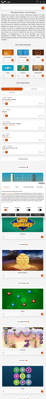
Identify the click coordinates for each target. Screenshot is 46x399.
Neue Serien (34, 89)
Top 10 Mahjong (22, 244)
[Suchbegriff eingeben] (23, 8)
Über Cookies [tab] (40, 186)
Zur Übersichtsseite (23, 159)
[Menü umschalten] (44, 2)
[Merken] (40, 103)
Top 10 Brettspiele (22, 167)
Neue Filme (11, 89)
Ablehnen (8, 214)
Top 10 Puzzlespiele (22, 283)
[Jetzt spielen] (42, 237)
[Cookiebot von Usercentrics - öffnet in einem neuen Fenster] (39, 183)
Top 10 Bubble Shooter (22, 321)
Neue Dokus (12, 92)
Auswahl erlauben (23, 214)
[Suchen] (42, 8)
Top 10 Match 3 (22, 360)
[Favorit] (3, 60)
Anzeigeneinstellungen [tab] (28, 186)
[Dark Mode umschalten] (40, 2)
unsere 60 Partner (9, 193)
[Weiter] (44, 167)
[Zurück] (2, 167)
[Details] (42, 103)
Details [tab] (17, 186)
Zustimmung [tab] (6, 186)
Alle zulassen (37, 214)
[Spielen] (12, 60)
